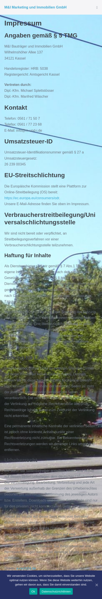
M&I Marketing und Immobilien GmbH (35, 7)
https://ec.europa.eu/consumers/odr (31, 198)
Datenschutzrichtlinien (56, 591)
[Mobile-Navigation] (97, 7)
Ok (33, 591)
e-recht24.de (26, 568)
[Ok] (96, 585)
